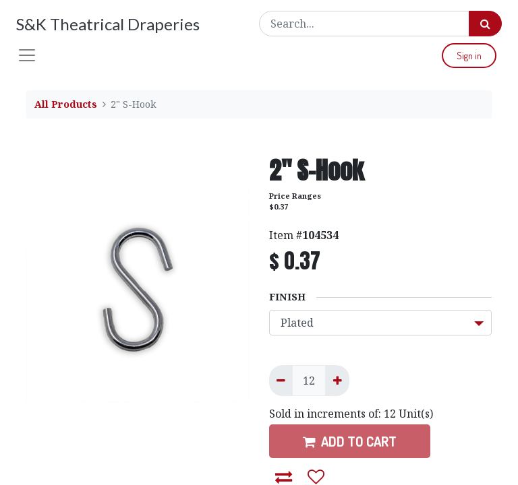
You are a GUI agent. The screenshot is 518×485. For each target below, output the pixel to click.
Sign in (469, 55)
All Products (65, 104)
